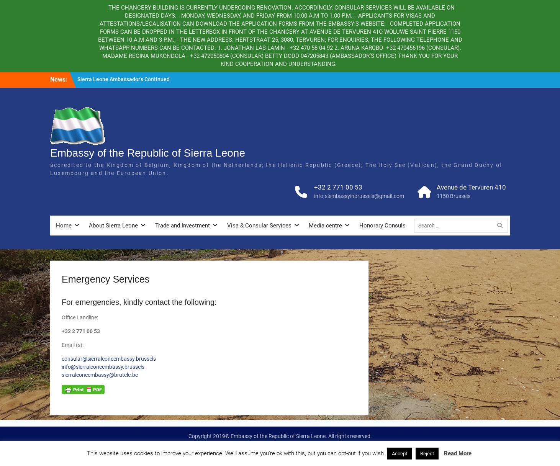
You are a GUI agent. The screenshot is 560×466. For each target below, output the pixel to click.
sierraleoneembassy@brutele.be (100, 375)
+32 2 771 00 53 (338, 187)
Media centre (325, 225)
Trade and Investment (182, 225)
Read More (458, 453)
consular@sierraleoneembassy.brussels (109, 359)
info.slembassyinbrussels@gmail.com (359, 196)
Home (64, 225)
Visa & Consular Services (259, 225)
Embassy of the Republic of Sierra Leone (147, 153)
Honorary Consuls (382, 225)
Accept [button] (399, 453)
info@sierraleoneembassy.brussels (104, 367)
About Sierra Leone (113, 225)
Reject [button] (427, 453)
